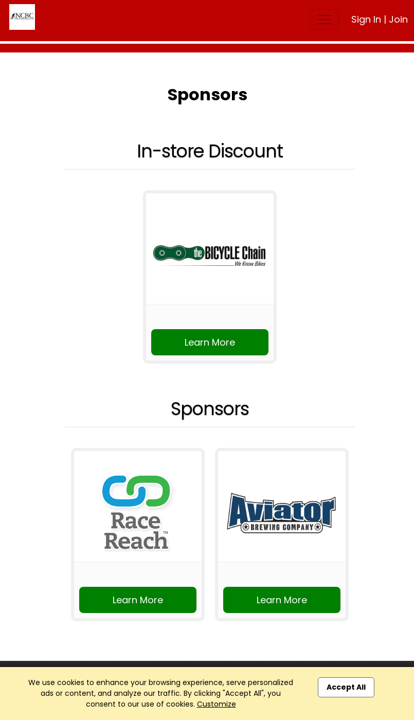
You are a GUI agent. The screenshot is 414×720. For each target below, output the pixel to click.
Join (398, 19)
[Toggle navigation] (324, 19)
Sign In (366, 19)
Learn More (210, 342)
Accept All (346, 687)
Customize (216, 704)
